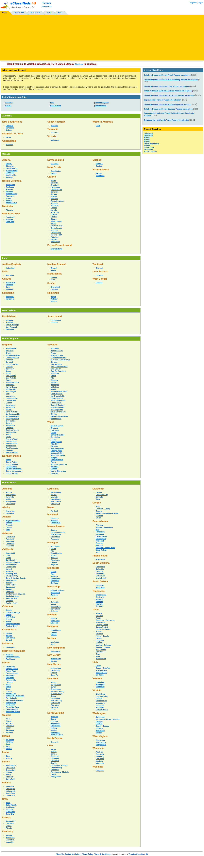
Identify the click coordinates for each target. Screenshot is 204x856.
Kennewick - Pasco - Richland (108, 719)
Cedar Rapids (11, 805)
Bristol (8, 353)
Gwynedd (54, 446)
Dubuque (9, 809)
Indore (53, 270)
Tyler (98, 654)
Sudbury (54, 230)
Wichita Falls (101, 659)
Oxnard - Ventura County (16, 578)
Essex (8, 380)
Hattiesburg (55, 593)
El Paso (99, 632)
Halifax (53, 173)
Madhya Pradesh (56, 264)
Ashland (9, 835)
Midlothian (55, 387)
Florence (99, 571)
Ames (8, 803)
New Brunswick (11, 213)
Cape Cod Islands (58, 532)
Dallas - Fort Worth (103, 629)
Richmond (100, 705)
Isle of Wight (11, 392)
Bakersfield (10, 553)
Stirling (54, 414)
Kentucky (7, 831)
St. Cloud (54, 583)
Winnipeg (9, 210)
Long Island (55, 698)
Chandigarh (55, 287)
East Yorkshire (11, 378)
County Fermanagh (13, 469)
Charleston (100, 567)
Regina (99, 173)
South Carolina (101, 563)
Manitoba (7, 206)
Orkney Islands (57, 398)
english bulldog (150, 151)
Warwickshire (11, 441)
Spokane (99, 728)
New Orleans (56, 501)
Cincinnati (55, 756)
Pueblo (8, 621)
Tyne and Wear (12, 439)
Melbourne (55, 140)
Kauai (8, 744)
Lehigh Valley (101, 536)
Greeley (9, 619)
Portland (54, 511)
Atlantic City (56, 659)
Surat (8, 287)
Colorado (7, 606)
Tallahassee (10, 705)
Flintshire (54, 444)
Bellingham (100, 717)
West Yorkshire (12, 448)
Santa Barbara (11, 598)
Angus (53, 353)
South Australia (56, 121)
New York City (56, 701)
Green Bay (100, 756)
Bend (98, 507)
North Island (9, 316)
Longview (100, 641)
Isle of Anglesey (57, 448)
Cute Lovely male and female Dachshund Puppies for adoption (169, 95)
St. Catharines (56, 228)
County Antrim (11, 462)
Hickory (54, 728)
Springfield (10, 779)
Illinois (6, 761)
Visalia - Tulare (12, 603)
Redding (9, 583)
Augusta (9, 723)
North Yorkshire (12, 412)
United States (100, 106)
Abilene (99, 613)
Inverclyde (55, 385)
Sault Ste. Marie (57, 226)
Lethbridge (10, 173)
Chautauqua (55, 689)
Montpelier (100, 687)
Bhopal (54, 268)
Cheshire (9, 360)
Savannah (10, 730)
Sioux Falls (100, 588)
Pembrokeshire (57, 460)
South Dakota (100, 581)
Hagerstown (55, 523)
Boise (8, 756)
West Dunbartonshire (59, 416)
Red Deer (9, 177)
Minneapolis (55, 579)
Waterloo (54, 237)
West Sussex (11, 446)
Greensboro (55, 726)
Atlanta (8, 721)
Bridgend (54, 428)
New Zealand (55, 106)
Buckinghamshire (13, 355)
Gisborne (9, 323)
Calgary (9, 164)
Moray (53, 389)
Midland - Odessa (103, 647)
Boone (53, 719)
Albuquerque (56, 668)
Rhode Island (100, 555)
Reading (99, 545)
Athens (8, 719)
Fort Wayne (10, 789)
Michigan (52, 542)
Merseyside (10, 407)
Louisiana (53, 488)
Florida (6, 662)
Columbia (55, 602)
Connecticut (9, 629)
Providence (100, 559)
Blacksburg (100, 694)
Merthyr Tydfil (56, 451)
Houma (54, 495)
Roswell (54, 673)
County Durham (12, 364)
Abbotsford (10, 185)
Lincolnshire (11, 401)
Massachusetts (55, 526)
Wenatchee (100, 731)
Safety (77, 854)
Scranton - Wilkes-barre (105, 548)
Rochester (55, 581)
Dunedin (54, 323)
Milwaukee (100, 763)
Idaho (5, 752)
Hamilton (54, 199)
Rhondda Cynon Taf (59, 464)
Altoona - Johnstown (104, 527)
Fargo (53, 574)
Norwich (9, 640)
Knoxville (99, 599)
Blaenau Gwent (57, 426)
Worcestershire (12, 453)
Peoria (8, 775)
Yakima (99, 733)
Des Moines (10, 807)
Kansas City (10, 821)
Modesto (9, 571)
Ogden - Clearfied (103, 668)
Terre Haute (10, 795)
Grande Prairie (11, 171)
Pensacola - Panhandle (15, 696)
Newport (54, 458)
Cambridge (55, 187)
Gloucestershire (12, 382)
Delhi (5, 271)
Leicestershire (11, 398)
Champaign (10, 770)
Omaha (54, 635)
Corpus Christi (102, 627)
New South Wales (12, 121)
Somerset (9, 428)
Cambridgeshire (12, 358)
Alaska (6, 507)
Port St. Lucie (11, 698)
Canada (8, 106)
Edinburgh (55, 373)
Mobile (8, 499)
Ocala (8, 689)
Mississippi (53, 586)
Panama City (11, 694)
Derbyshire (10, 369)
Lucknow (99, 275)
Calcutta (99, 283)
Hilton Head (100, 576)
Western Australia (103, 121)
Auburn (9, 492)
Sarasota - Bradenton (14, 700)
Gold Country (11, 560)
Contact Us (69, 854)
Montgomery (11, 501)
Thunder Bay (56, 233)
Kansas (6, 817)
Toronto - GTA (56, 235)
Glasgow (54, 380)
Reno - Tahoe (11, 585)
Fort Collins (10, 617)
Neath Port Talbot (58, 455)
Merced (9, 569)
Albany (53, 682)
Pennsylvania (100, 521)
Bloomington (11, 766)
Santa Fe (54, 675)
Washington (10, 659)
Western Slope (11, 626)
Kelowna (9, 189)
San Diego (10, 592)
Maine (50, 507)
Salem (98, 518)
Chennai (99, 268)
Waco (98, 656)
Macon (8, 728)
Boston (54, 530)
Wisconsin (98, 748)
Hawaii (6, 736)
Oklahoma (98, 488)
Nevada (51, 638)
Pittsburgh (100, 541)
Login (200, 3)
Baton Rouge (56, 492)
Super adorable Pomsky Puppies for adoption (162, 100)
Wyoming (98, 766)
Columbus (10, 726)
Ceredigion (55, 437)
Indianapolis (11, 791)
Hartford (9, 636)
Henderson (10, 838)
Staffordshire (11, 432)
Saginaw (54, 565)
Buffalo (54, 687)
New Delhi (10, 275)
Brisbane (9, 145)
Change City (47, 6)
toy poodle (148, 149)
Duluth (53, 572)
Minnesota (53, 568)
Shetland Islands (57, 407)
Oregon (97, 502)
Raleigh (54, 730)
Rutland (9, 423)
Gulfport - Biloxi (57, 590)
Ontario (51, 176)
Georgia (6, 715)
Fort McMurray (11, 168)
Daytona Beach (12, 669)
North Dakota (54, 738)
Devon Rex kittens (151, 143)
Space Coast (11, 703)
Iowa (5, 798)
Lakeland (9, 682)
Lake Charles (56, 499)
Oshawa (54, 217)
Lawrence (9, 823)
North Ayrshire (56, 394)
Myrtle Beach (101, 578)
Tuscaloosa (10, 504)
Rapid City (100, 585)
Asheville (54, 717)
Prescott (9, 525)
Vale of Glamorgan (58, 471)
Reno (53, 644)
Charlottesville (102, 696)
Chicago (9, 772)
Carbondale (10, 768)
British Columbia (11, 181)
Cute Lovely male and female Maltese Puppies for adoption (168, 91)
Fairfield (9, 633)
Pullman (99, 724)
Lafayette (54, 497)
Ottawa (53, 219)
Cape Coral (10, 666)
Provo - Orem (101, 670)
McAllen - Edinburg (103, 645)
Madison (99, 761)
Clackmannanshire (58, 358)
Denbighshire (56, 442)
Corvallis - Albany (103, 509)
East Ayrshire (56, 364)
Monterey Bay (11, 574)
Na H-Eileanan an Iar (59, 392)
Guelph (54, 196)
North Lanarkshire (58, 396)
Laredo (99, 638)
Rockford (9, 777)
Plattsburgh (55, 703)
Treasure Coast (12, 709)
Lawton (99, 492)
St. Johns (54, 164)
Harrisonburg (101, 701)
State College (101, 550)
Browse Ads (19, 12)
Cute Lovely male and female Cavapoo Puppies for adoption (168, 109)
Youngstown (56, 777)
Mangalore (10, 299)
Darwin (8, 137)
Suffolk (8, 434)
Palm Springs (11, 580)
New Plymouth (11, 327)
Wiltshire (9, 450)
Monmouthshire (57, 453)
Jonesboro (10, 541)
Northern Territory (12, 133)
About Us (60, 854)
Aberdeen (55, 349)
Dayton (54, 763)
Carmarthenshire (57, 435)
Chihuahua (148, 134)
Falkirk (53, 376)
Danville (99, 699)
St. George (100, 675)
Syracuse (54, 707)
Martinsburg (101, 742)
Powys (53, 462)
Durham (54, 194)
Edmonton (10, 166)
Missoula (54, 623)
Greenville (100, 574)
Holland (54, 555)
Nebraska (52, 626)
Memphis (99, 602)
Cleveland (55, 758)
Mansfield (55, 770)
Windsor (54, 239)
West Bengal (100, 278)
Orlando (9, 691)
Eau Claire (100, 754)
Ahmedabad (10, 283)
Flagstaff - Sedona (13, 521)
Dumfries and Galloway (60, 360)
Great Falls (55, 621)
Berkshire (9, 351)
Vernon (8, 198)
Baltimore (55, 518)
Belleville (54, 183)
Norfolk (54, 210)
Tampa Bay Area (12, 707)
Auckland (9, 320)
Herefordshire (11, 387)
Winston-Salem (57, 735)
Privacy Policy (87, 854)
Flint (52, 551)
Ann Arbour (55, 546)
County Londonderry (14, 471)
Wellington (10, 329)
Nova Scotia (54, 167)
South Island (54, 316)
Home (4, 12)
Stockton (9, 601)
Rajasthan (53, 292)
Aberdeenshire (57, 351)
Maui (7, 746)
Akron (53, 749)
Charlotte (54, 721)
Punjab (51, 283)
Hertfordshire (11, 389)
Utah (95, 662)
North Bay (55, 212)
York (98, 552)
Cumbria (9, 367)
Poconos (99, 543)
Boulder (9, 610)
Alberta (6, 160)
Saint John (10, 222)
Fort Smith (10, 539)
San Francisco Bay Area (15, 594)
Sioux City (10, 814)
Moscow (9, 758)
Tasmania (52, 129)
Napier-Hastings (12, 325)
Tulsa (98, 499)
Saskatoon (100, 176)
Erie (97, 530)
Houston (99, 634)
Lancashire (10, 396)
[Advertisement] (102, 36)
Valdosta (9, 732)
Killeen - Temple (102, 636)
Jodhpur (54, 299)
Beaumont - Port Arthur (105, 620)
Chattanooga (101, 595)
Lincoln (54, 633)
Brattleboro (100, 682)
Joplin (53, 604)
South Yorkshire (12, 430)
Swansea (54, 467)
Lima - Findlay (56, 768)
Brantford (55, 185)
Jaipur (53, 297)
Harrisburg (100, 532)
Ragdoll (147, 145)
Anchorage (10, 511)
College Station (102, 625)
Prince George (11, 194)
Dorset (8, 373)
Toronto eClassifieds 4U (138, 854)
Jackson (54, 558)
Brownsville (100, 622)
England (7, 344)
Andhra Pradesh (11, 264)
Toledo (53, 774)
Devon (8, 371)
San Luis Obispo (12, 596)
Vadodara (9, 289)
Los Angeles (11, 567)
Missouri (52, 598)
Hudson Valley (56, 694)
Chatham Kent (56, 190)
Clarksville (100, 597)
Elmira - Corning (57, 691)
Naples (8, 687)
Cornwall (54, 192)
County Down (11, 467)
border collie (149, 147)
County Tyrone (12, 473)
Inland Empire (11, 565)
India (52, 103)
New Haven (10, 638)
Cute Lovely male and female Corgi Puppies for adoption (167, 86)
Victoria (51, 136)
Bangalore (10, 297)
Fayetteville (10, 537)
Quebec (97, 160)
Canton (54, 754)
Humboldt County (13, 562)
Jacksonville (11, 680)
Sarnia (53, 224)
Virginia (97, 690)
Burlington (100, 685)
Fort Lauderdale (12, 673)
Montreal (99, 164)
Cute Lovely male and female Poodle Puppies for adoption (167, 104)
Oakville (54, 215)
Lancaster (100, 534)
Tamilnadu (98, 264)
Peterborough (56, 221)
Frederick (54, 521)
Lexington (10, 840)
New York (52, 678)
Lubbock (99, 643)
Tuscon (9, 527)
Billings (54, 618)
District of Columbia (13, 650)
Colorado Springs (13, 612)
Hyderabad (10, 268)
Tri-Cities (99, 606)
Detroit (53, 549)
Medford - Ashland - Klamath (107, 513)
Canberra (9, 126)
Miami (8, 685)
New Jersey (53, 655)
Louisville (9, 842)
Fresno (8, 558)
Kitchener (55, 206)
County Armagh (12, 464)
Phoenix (9, 523)
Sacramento (10, 587)
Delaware (7, 643)
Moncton (9, 220)
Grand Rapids (56, 553)
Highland (54, 382)
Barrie (53, 181)
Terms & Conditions (102, 854)
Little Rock (10, 544)
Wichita (9, 828)
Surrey (8, 437)
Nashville (99, 604)
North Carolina (55, 713)
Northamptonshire (13, 414)
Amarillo (99, 616)
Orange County (12, 576)
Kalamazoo (55, 560)
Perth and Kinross (58, 401)
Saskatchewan (101, 169)
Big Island (10, 740)
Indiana (6, 782)
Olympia (99, 722)
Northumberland (12, 416)
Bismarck (54, 742)
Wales (50, 422)
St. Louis (54, 611)
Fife (52, 378)
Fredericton (10, 217)
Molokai (9, 749)
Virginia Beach (102, 710)
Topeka (8, 826)
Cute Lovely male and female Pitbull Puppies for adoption (167, 75)
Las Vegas (55, 642)
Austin (98, 618)
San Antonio (101, 650)
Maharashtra (54, 273)
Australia (8, 103)
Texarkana (10, 546)
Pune (53, 280)
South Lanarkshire (58, 412)
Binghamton (56, 685)
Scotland (52, 344)
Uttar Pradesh (100, 271)
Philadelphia (101, 539)
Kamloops (10, 187)
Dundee (54, 362)
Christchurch (56, 320)
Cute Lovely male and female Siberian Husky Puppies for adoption (171, 80)
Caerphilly (55, 430)
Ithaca (53, 696)
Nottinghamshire (12, 419)
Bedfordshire (11, 349)
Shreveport (55, 504)
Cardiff (53, 433)
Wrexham (54, 473)
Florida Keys (11, 671)
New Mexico (54, 664)
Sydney (9, 130)
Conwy (53, 439)
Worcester (55, 539)
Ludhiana (54, 289)
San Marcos (100, 652)
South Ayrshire (57, 410)
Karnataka (8, 292)
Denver (8, 615)
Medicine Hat (11, 175)
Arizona (6, 516)
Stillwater (99, 497)
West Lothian (56, 419)
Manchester (10, 405)
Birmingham (11, 495)
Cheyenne (100, 771)
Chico (8, 555)
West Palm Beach (13, 712)
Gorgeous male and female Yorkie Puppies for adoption (166, 120)
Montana (52, 614)
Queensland (9, 141)
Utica (53, 710)
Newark (54, 661)
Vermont (97, 678)
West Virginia (100, 736)
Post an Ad (35, 12)
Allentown (100, 525)
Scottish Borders (57, 405)
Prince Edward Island (59, 245)
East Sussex (11, 376)
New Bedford (56, 535)
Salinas (9, 589)
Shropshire (10, 425)
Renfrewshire (56, 403)
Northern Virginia (13, 657)
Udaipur (54, 301)
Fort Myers (10, 675)
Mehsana (9, 285)
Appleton (99, 752)
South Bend (10, 793)
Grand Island (56, 630)
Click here (79, 64)
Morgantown (101, 745)
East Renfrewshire (58, 371)
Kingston (54, 203)
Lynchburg (100, 703)
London (54, 208)
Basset (147, 138)
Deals (49, 12)
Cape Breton (56, 171)
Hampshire (10, 385)
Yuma (8, 530)
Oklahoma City (102, 495)
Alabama (7, 488)
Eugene (99, 511)
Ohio (50, 745)
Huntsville (10, 497)
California (7, 549)
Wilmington (10, 647)
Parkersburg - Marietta (60, 772)
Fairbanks (10, 513)
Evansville (10, 786)
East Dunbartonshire (59, 367)
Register (193, 3)
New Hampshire (56, 647)
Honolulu (9, 742)
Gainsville (10, 678)
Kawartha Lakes (57, 201)
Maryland (9, 655)
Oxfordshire (10, 421)
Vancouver (10, 196)
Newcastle (10, 128)
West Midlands (12, 444)
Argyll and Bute (57, 355)
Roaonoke (100, 708)
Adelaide (54, 126)
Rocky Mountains (13, 624)
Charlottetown (56, 249)
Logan (98, 666)
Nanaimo (9, 192)
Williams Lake (11, 203)
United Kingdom (102, 103)
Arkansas (7, 533)
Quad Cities (10, 812)
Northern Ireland (11, 456)
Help (60, 12)
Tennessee (99, 591)
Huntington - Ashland (59, 765)
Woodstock (55, 242)
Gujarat (6, 278)
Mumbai (54, 278)
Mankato (54, 576)
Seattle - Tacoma (102, 726)
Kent (7, 394)
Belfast (8, 460)
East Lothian (56, 369)
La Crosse (100, 759)
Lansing (54, 562)
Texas (96, 609)
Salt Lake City (101, 673)
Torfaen (54, 469)
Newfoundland (55, 160)
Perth (98, 126)
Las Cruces (55, 671)
